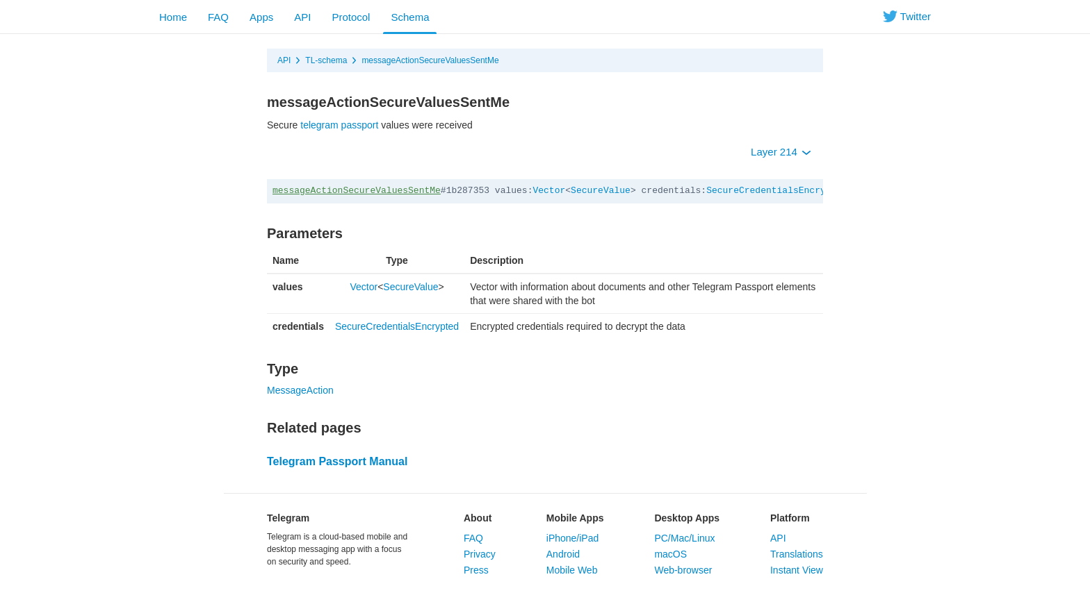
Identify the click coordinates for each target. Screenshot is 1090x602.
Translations (796, 554)
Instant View (796, 570)
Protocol (351, 17)
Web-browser (683, 570)
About (477, 518)
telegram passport (339, 125)
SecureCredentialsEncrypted (776, 190)
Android (563, 554)
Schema (410, 17)
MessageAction (300, 390)
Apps (261, 17)
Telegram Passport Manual (337, 461)
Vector (548, 190)
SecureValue (601, 190)
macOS (670, 554)
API (302, 17)
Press (476, 570)
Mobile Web (572, 570)
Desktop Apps (686, 518)
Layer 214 (781, 152)
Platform (790, 518)
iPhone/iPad (572, 538)
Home (173, 17)
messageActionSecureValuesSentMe (429, 60)
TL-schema (326, 60)
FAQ (218, 17)
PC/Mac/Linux (684, 538)
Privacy (480, 554)
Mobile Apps (575, 518)
